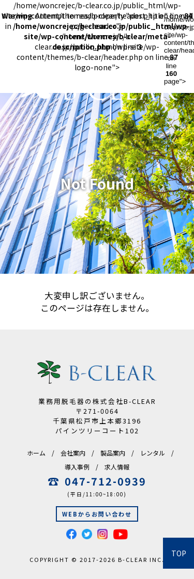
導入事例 (77, 466)
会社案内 (73, 452)
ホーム (36, 452)
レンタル (152, 452)
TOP (178, 553)
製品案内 (112, 452)
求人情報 (117, 466)
